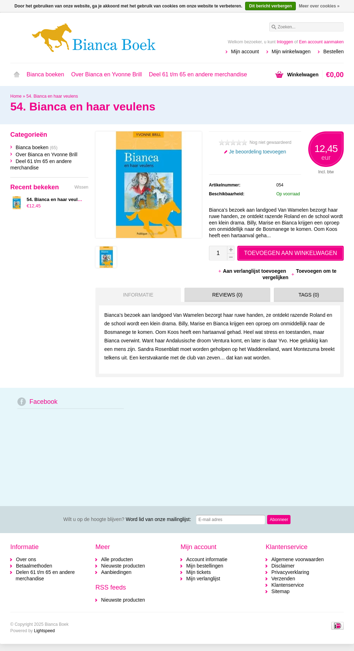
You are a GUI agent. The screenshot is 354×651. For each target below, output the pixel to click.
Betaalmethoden (34, 566)
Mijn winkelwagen (291, 51)
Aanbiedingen (116, 572)
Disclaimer (282, 566)
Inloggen (285, 41)
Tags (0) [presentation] (308, 295)
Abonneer (279, 519)
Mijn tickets (198, 572)
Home (16, 74)
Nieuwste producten (123, 566)
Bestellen (333, 51)
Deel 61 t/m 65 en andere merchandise (198, 74)
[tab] (136, 295)
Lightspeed (44, 630)
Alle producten (117, 559)
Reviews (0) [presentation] (227, 295)
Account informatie (206, 559)
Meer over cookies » (319, 6)
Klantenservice (287, 585)
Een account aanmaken (321, 41)
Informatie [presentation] (138, 295)
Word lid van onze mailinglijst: (127, 519)
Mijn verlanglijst (203, 578)
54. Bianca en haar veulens (52, 96)
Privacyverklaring (290, 572)
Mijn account (245, 51)
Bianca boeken (45, 74)
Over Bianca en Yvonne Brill (106, 74)
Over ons (26, 559)
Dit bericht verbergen (270, 6)
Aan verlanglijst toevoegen (252, 271)
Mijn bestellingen (204, 566)
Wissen (81, 187)
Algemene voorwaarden (297, 559)
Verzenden (283, 578)
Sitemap (280, 591)
